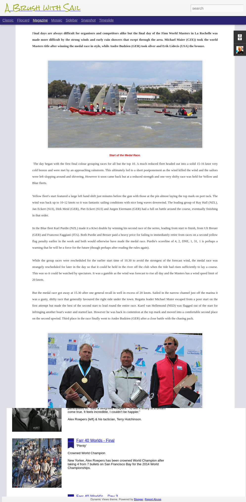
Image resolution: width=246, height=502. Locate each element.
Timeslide (106, 20)
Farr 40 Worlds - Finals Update (103, 384)
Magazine (40, 20)
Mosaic (56, 20)
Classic (8, 20)
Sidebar (72, 20)
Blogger (138, 499)
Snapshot (88, 20)
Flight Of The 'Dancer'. (96, 328)
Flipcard (23, 20)
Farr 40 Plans (88, 272)
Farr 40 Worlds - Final (95, 440)
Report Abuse (153, 499)
